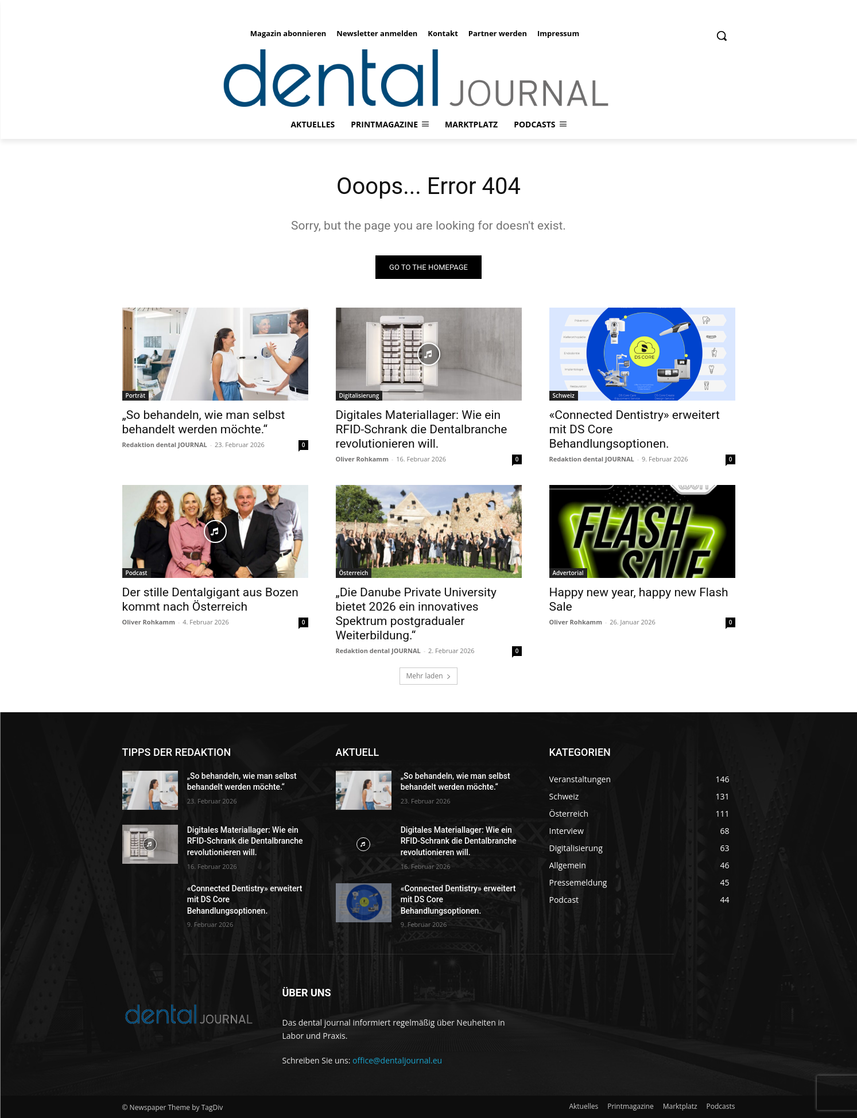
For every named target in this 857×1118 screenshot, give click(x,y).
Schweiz (564, 395)
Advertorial (568, 573)
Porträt (136, 395)
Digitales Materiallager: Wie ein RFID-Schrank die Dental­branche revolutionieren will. (421, 429)
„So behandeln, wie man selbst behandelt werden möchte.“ (203, 422)
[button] (721, 35)
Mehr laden (428, 676)
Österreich (354, 573)
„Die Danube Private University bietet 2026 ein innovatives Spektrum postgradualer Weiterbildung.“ (416, 613)
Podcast (137, 573)
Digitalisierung (359, 395)
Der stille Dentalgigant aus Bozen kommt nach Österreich (210, 599)
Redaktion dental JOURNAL (164, 444)
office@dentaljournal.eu (397, 1060)
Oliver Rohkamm (362, 459)
